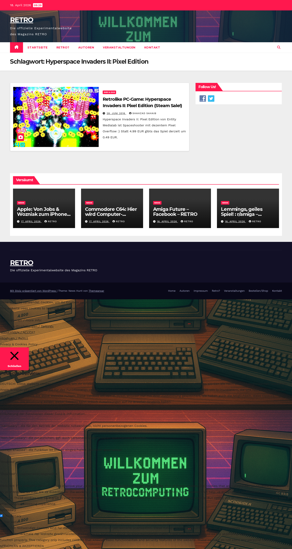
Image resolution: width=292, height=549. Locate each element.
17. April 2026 (31, 221)
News (21, 203)
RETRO (21, 20)
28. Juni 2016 (116, 113)
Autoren (86, 47)
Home (172, 290)
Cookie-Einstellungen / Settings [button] (29, 326)
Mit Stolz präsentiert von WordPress (33, 290)
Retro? (62, 47)
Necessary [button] (8, 510)
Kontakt (152, 47)
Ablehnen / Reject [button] (14, 338)
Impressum (201, 290)
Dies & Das (109, 92)
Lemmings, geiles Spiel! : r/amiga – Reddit (241, 214)
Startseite (37, 47)
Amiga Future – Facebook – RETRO (176, 211)
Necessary (13, 516)
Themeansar (96, 290)
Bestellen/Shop (258, 290)
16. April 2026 (167, 221)
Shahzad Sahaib (142, 113)
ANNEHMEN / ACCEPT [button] (18, 332)
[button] (278, 47)
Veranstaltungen (119, 47)
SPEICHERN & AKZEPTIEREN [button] (22, 546)
